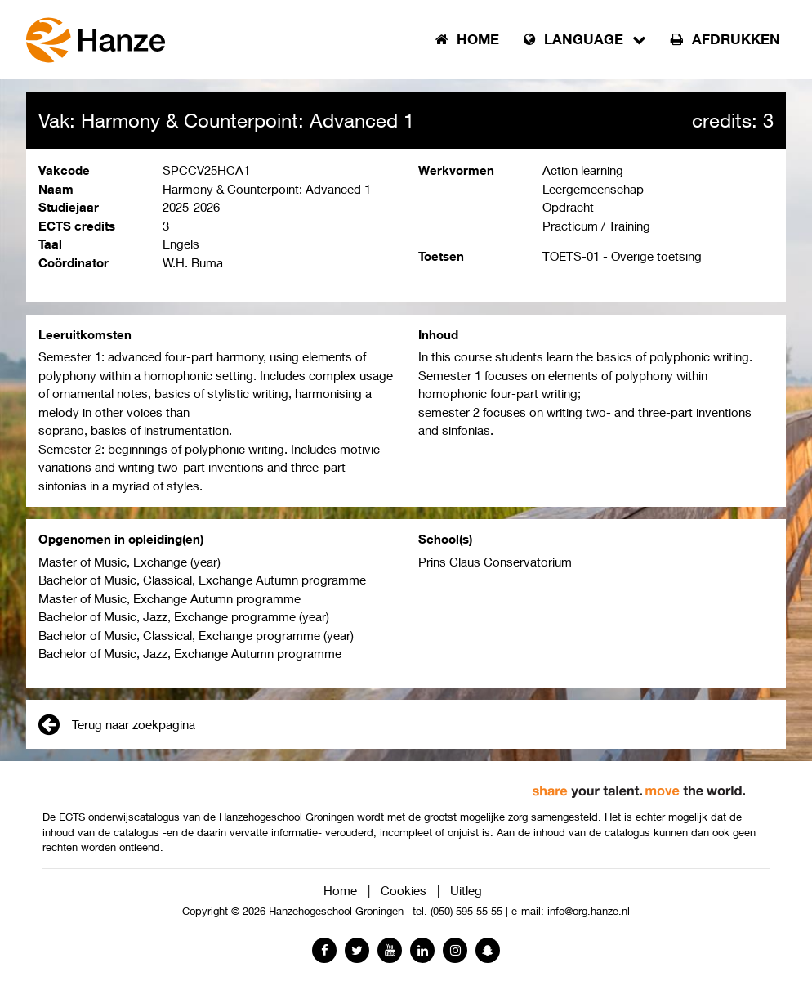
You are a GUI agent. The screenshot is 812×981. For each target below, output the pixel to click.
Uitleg (466, 890)
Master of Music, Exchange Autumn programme (169, 598)
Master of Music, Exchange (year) (129, 561)
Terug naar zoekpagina (116, 724)
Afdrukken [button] (725, 39)
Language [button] (585, 39)
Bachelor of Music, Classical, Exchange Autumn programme (202, 579)
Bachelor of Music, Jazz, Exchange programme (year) (183, 616)
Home (340, 890)
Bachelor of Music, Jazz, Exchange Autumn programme (189, 653)
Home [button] (467, 39)
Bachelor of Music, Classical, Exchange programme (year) (196, 635)
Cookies (403, 890)
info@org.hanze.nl (588, 911)
